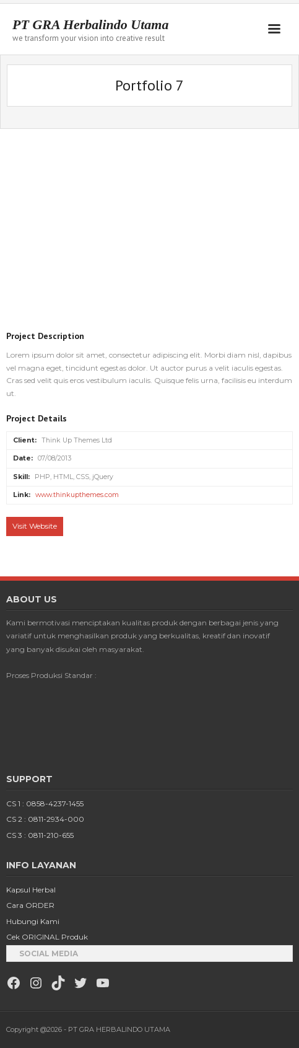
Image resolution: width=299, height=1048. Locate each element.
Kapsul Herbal (31, 889)
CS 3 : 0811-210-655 (40, 835)
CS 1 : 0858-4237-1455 (45, 803)
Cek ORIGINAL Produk (47, 936)
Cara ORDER (30, 905)
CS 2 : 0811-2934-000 (45, 819)
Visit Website (34, 526)
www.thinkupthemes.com (77, 495)
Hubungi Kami (32, 921)
